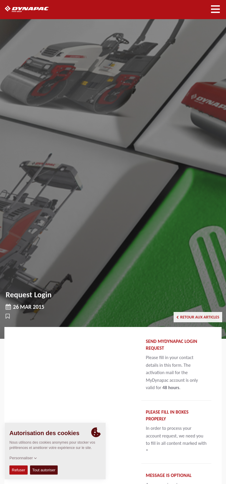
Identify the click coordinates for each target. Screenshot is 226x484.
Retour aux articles (197, 317)
